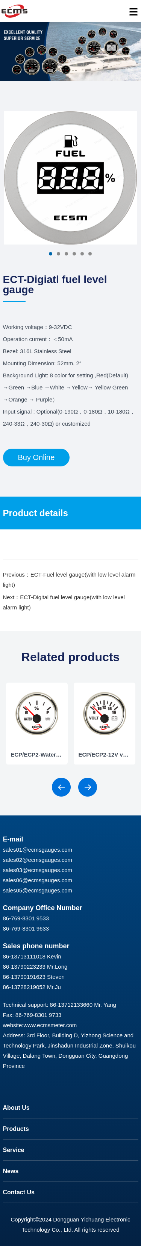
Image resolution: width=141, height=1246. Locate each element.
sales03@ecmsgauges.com (37, 870)
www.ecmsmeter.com (50, 1025)
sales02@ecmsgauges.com (37, 860)
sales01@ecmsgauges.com (37, 849)
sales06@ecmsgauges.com (37, 880)
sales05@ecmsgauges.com (37, 890)
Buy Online (36, 457)
